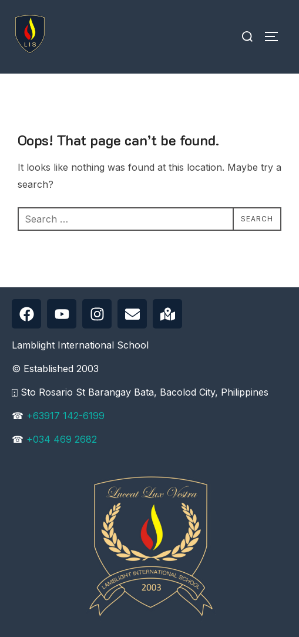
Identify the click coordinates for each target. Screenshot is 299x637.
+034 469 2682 (61, 439)
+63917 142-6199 (65, 416)
